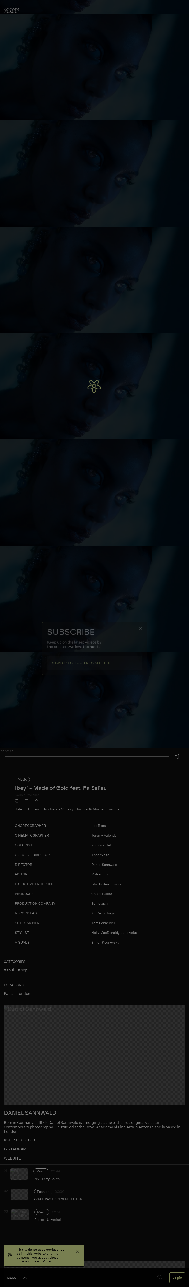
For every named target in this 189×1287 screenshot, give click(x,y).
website (12, 1158)
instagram (15, 1149)
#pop (23, 970)
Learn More (41, 1261)
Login (177, 1277)
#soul (9, 970)
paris (8, 993)
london (23, 993)
